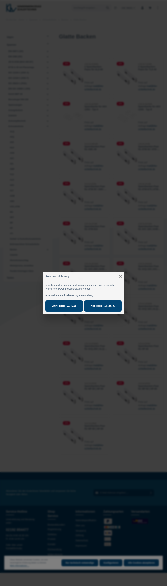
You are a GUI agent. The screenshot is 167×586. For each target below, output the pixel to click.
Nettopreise (103, 306)
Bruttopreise (64, 306)
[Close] (120, 276)
